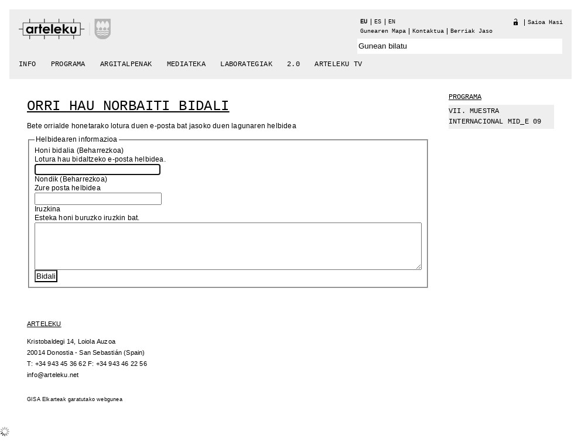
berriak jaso (471, 31)
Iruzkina (48, 209)
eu (363, 22)
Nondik (46, 179)
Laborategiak (246, 64)
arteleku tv (338, 64)
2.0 (293, 64)
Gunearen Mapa (383, 31)
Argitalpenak (126, 64)
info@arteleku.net (52, 384)
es (377, 22)
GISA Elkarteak (46, 408)
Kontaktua (428, 31)
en (391, 22)
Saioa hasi (545, 22)
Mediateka (186, 64)
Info (27, 64)
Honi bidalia (54, 150)
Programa (68, 64)
